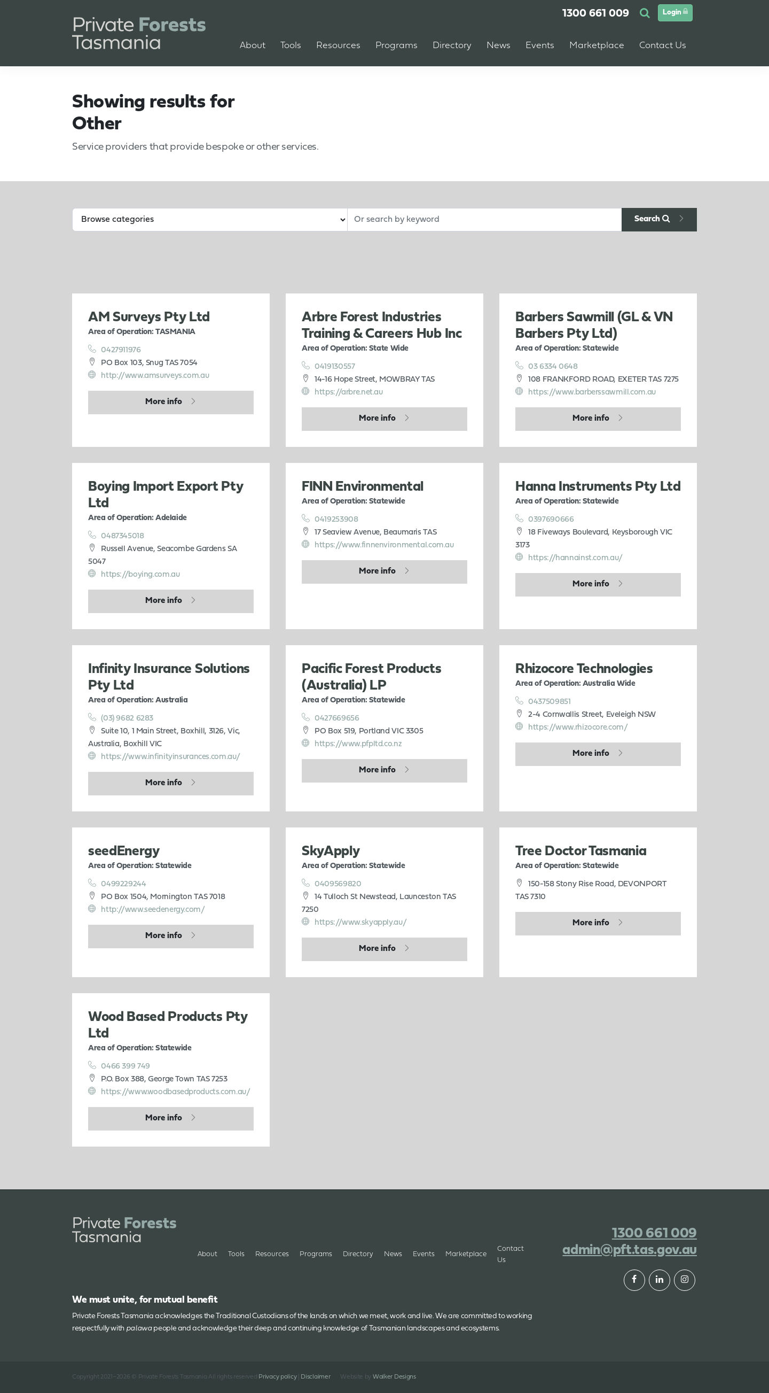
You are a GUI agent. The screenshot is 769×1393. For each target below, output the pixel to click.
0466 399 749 (119, 1066)
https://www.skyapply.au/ (354, 922)
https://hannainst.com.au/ (569, 557)
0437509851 (543, 701)
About (252, 45)
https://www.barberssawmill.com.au (585, 392)
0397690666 (544, 519)
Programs (316, 1254)
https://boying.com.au (133, 574)
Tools (236, 1254)
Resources (272, 1254)
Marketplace (465, 1254)
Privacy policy (277, 1377)
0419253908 (330, 519)
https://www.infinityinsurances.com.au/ (164, 756)
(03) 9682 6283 (120, 718)
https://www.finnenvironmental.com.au (378, 545)
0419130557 (328, 366)
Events (539, 45)
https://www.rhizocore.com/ (571, 727)
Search (652, 218)
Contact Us (510, 1254)
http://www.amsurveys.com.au (148, 375)
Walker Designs (394, 1377)
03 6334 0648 (546, 366)
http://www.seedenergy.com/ (146, 909)
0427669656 (330, 718)
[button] (646, 14)
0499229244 (117, 883)
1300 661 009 (595, 14)
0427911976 (114, 349)
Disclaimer (315, 1377)
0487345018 (116, 535)
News (393, 1254)
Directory (358, 1254)
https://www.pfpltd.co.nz (352, 743)
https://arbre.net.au (342, 392)
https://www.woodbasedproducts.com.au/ (169, 1091)
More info (163, 402)
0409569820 (332, 883)
